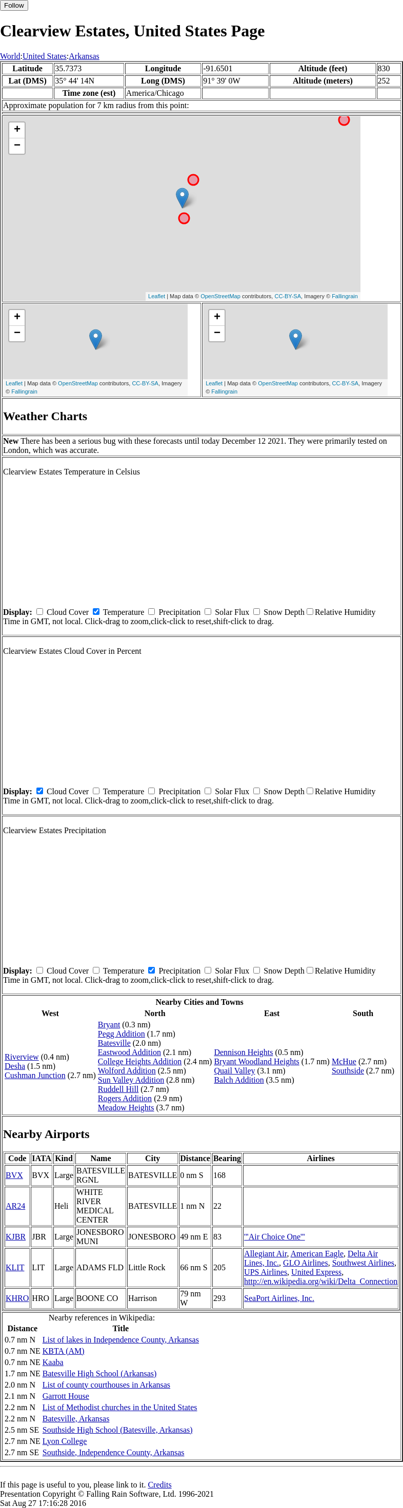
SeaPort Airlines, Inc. (279, 1298)
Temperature (124, 612)
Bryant (109, 1024)
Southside (348, 1070)
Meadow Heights (126, 1107)
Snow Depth (284, 612)
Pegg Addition (121, 1033)
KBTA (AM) (64, 1351)
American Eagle (317, 1253)
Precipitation (179, 612)
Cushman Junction (35, 1075)
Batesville (114, 1043)
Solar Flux (232, 612)
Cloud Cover (68, 612)
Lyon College (65, 1441)
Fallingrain (345, 296)
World (10, 56)
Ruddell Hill (118, 1089)
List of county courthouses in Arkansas (106, 1384)
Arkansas (84, 56)
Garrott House (66, 1396)
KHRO (17, 1298)
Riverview (22, 1056)
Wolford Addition (127, 1070)
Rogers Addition (125, 1098)
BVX (14, 1175)
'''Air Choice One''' (274, 1236)
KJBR (16, 1236)
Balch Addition (239, 1080)
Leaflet (156, 296)
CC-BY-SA (287, 296)
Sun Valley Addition (131, 1080)
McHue (344, 1061)
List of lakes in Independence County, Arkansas (121, 1339)
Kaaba (53, 1362)
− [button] (17, 146)
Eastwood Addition (129, 1052)
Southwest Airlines (363, 1262)
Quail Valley (234, 1070)
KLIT (15, 1267)
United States (45, 56)
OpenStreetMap (220, 296)
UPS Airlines (265, 1272)
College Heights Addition (140, 1061)
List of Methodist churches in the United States (120, 1407)
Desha (15, 1066)
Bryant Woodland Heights (256, 1061)
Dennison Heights (243, 1052)
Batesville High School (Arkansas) (100, 1373)
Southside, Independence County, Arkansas (114, 1452)
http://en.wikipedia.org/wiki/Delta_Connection (320, 1281)
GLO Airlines (305, 1262)
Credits (159, 1484)
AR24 (15, 1206)
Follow (14, 5)
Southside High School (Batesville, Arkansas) (118, 1430)
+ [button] (17, 130)
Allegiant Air (265, 1253)
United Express (316, 1272)
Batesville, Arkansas (76, 1418)
